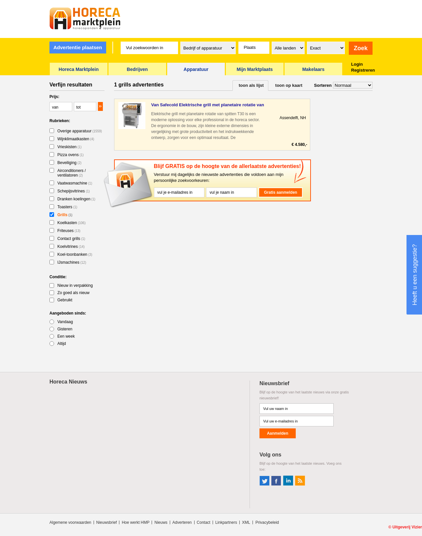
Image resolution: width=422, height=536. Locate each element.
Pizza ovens (70, 154)
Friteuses (68, 230)
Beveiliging (69, 162)
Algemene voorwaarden (70, 522)
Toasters (67, 207)
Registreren (363, 70)
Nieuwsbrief (106, 522)
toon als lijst (251, 85)
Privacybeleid (267, 522)
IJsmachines (71, 262)
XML (246, 522)
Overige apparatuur (79, 131)
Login (357, 64)
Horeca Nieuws (68, 382)
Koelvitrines (71, 246)
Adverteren (182, 522)
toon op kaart (288, 85)
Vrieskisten (69, 147)
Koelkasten (71, 222)
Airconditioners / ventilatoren (71, 173)
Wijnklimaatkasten (75, 139)
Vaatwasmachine (74, 183)
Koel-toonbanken (74, 254)
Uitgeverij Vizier (407, 527)
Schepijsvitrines (73, 191)
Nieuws (160, 522)
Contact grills (71, 238)
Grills (65, 215)
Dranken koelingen (76, 199)
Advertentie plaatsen (77, 47)
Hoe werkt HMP (135, 522)
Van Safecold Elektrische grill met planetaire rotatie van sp (207, 105)
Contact (203, 522)
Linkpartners (226, 522)
